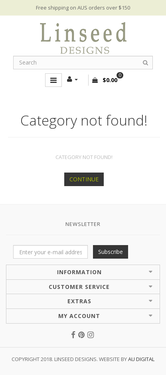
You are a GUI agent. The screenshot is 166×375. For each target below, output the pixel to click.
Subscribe (110, 251)
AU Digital (141, 359)
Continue (84, 179)
